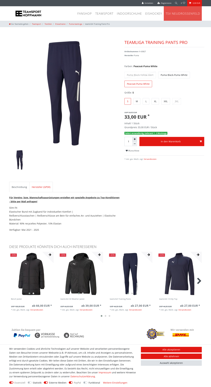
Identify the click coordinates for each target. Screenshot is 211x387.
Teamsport (104, 13)
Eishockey (153, 13)
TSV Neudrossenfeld (183, 13)
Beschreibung (19, 187)
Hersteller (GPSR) (41, 187)
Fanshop (84, 13)
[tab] (19, 187)
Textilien (48, 24)
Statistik (37, 382)
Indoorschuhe (129, 13)
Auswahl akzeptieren (171, 362)
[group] (31, 274)
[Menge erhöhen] (134, 139)
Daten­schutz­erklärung (82, 376)
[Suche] (175, 3)
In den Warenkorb (181, 141)
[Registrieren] (163, 3)
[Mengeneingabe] (128, 141)
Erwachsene (60, 24)
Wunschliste (132, 150)
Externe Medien (57, 382)
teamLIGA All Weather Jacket (72, 299)
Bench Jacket (16, 299)
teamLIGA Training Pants (120, 299)
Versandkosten (150, 159)
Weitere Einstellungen (115, 382)
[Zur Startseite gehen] (18, 24)
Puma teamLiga (75, 24)
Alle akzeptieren (171, 349)
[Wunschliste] (183, 3)
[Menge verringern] (134, 144)
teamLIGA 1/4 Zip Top (168, 299)
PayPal (77, 382)
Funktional (94, 382)
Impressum (105, 372)
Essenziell (19, 382)
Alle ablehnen (171, 356)
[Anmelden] (146, 3)
